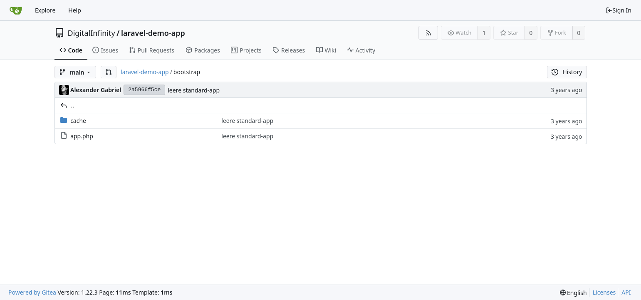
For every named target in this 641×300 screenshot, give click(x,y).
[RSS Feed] (428, 33)
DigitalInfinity (91, 33)
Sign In (618, 10)
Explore (45, 10)
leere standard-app (194, 90)
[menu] (573, 293)
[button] (108, 72)
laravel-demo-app (153, 33)
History (567, 72)
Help (74, 10)
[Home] (15, 10)
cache (78, 121)
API (626, 292)
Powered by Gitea (32, 292)
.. (72, 105)
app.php (81, 136)
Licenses (604, 292)
